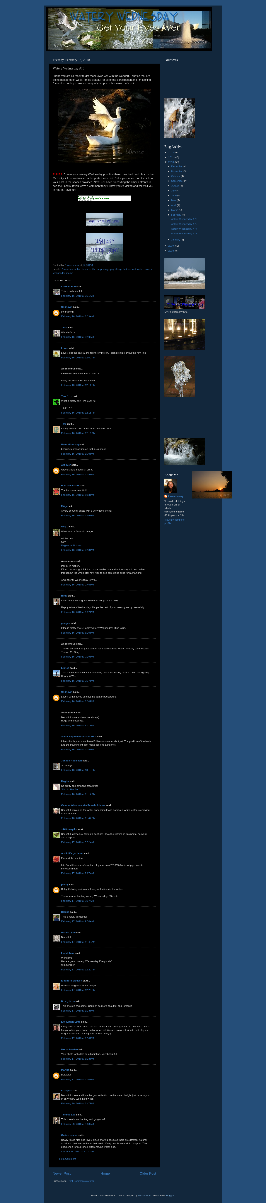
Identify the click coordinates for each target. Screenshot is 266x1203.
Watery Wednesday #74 (184, 228)
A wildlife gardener (72, 853)
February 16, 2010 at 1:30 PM (77, 453)
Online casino (69, 1135)
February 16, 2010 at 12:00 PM (78, 357)
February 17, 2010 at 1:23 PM (77, 1010)
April (174, 205)
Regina (65, 781)
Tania (64, 327)
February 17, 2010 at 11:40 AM (78, 942)
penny (65, 884)
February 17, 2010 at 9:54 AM (77, 921)
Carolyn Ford (69, 286)
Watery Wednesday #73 (184, 233)
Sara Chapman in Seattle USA (78, 736)
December (177, 166)
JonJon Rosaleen (71, 760)
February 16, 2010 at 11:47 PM (78, 818)
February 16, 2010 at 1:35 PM (77, 474)
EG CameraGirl (70, 485)
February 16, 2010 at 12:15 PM (78, 412)
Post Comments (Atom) (81, 1181)
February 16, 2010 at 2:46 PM (77, 584)
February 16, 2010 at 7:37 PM (77, 680)
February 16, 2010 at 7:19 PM (77, 656)
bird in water (84, 269)
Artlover (66, 464)
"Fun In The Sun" (70, 789)
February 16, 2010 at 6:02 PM (77, 612)
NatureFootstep (70, 444)
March (175, 210)
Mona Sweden (69, 1049)
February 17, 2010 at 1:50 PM (77, 1038)
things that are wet (125, 269)
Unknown (66, 307)
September (177, 180)
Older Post (148, 1173)
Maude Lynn (68, 932)
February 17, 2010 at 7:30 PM (77, 1079)
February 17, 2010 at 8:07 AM (77, 900)
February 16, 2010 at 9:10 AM (77, 337)
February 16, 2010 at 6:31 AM (77, 295)
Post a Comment (66, 1158)
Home (105, 1173)
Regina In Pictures (71, 545)
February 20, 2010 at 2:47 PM (77, 1103)
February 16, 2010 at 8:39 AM (77, 316)
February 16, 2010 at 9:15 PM (77, 749)
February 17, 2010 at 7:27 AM (77, 873)
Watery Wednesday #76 (184, 219)
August (175, 185)
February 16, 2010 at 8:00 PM (77, 701)
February (176, 214)
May (174, 200)
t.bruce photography (103, 269)
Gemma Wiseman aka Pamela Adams (83, 805)
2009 (171, 245)
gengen (65, 623)
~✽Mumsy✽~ (69, 829)
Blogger (170, 1195)
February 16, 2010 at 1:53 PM (77, 495)
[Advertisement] (181, 417)
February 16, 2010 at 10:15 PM (78, 770)
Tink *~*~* (67, 396)
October (176, 176)
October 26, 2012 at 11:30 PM (77, 1151)
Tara (63, 423)
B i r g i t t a (68, 1001)
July (173, 190)
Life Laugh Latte (70, 1021)
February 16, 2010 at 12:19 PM (78, 433)
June (174, 195)
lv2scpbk (66, 1090)
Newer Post (62, 1173)
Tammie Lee (68, 1114)
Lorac (64, 348)
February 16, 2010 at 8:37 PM (77, 725)
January (176, 239)
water (140, 269)
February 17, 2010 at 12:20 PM (78, 969)
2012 (171, 152)
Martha (65, 1069)
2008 (171, 250)
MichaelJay (144, 1195)
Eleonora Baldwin (71, 980)
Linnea (65, 668)
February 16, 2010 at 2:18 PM (77, 550)
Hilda (64, 595)
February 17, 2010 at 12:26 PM (78, 990)
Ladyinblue (67, 953)
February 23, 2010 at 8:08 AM (77, 1124)
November (177, 171)
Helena (65, 912)
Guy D (65, 526)
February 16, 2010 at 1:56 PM (77, 515)
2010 (171, 162)
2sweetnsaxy (69, 269)
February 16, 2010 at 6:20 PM (77, 632)
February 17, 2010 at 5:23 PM (77, 1058)
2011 (171, 157)
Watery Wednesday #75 (184, 224)
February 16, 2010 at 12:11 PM (78, 385)
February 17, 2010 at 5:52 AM (77, 842)
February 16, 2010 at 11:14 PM (78, 794)
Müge (64, 506)
